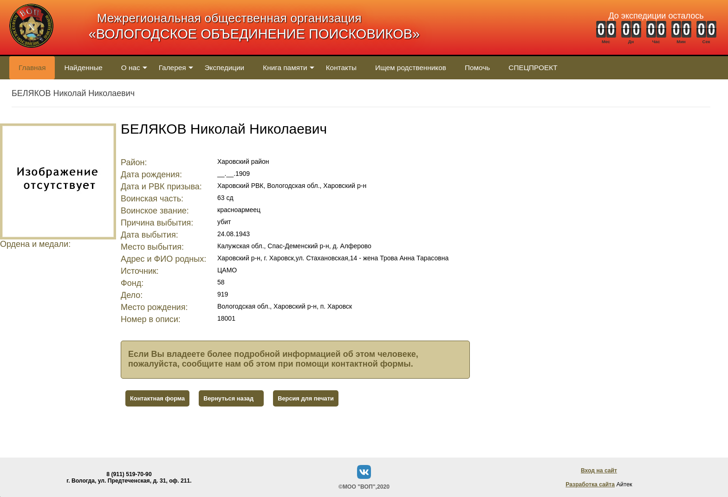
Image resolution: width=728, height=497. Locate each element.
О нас (130, 67)
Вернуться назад (228, 398)
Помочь (477, 67)
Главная (32, 67)
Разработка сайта (590, 484)
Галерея (172, 67)
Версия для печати (306, 398)
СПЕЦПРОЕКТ (532, 67)
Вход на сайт (599, 470)
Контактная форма (157, 398)
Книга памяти (285, 67)
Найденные (83, 67)
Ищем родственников (410, 67)
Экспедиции (225, 67)
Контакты (341, 67)
